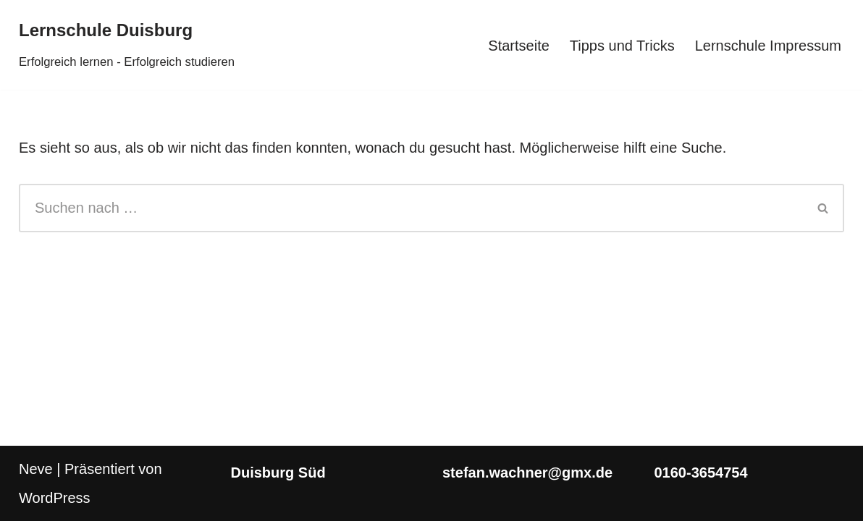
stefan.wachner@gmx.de (527, 472)
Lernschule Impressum (768, 46)
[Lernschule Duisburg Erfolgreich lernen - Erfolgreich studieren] (127, 45)
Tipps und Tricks (622, 46)
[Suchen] (411, 208)
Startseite (518, 46)
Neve (36, 469)
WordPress (54, 498)
